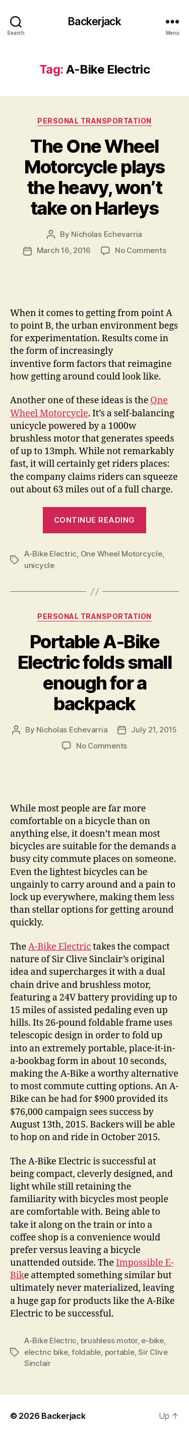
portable (120, 1352)
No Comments (140, 250)
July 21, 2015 (154, 729)
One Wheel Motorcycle (121, 553)
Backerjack (94, 21)
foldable (86, 1352)
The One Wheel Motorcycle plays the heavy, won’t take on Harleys (94, 177)
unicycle (39, 565)
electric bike (46, 1352)
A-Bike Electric (50, 553)
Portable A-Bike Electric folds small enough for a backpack (94, 673)
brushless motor (109, 1340)
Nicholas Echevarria (106, 234)
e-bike (152, 1340)
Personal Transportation (94, 120)
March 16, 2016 (64, 250)
